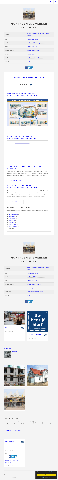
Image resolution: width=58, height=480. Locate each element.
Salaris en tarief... (15, 201)
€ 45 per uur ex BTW (32, 46)
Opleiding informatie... (17, 180)
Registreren (18, 430)
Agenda (7, 348)
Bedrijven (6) (41, 33)
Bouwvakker (12, 218)
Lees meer (8, 430)
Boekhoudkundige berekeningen (35, 57)
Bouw (28, 61)
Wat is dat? (50, 472)
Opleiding (48, 33)
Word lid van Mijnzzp (35, 334)
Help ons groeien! (10, 441)
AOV (26, 2)
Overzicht (29, 33)
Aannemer (11, 222)
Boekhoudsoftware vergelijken (34, 50)
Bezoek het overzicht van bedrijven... (21, 160)
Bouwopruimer (12, 224)
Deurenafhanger (13, 226)
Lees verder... (14, 130)
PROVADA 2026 (15, 351)
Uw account (46, 2)
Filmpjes (29, 35)
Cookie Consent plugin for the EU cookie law (46, 477)
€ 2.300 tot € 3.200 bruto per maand (36, 43)
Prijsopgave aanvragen (32, 39)
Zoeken (51, 2)
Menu (55, 2)
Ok (46, 475)
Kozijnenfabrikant (13, 214)
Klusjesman (12, 216)
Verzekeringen (30, 54)
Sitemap (5, 479)
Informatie (34, 33)
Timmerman (12, 220)
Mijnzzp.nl (6, 2)
